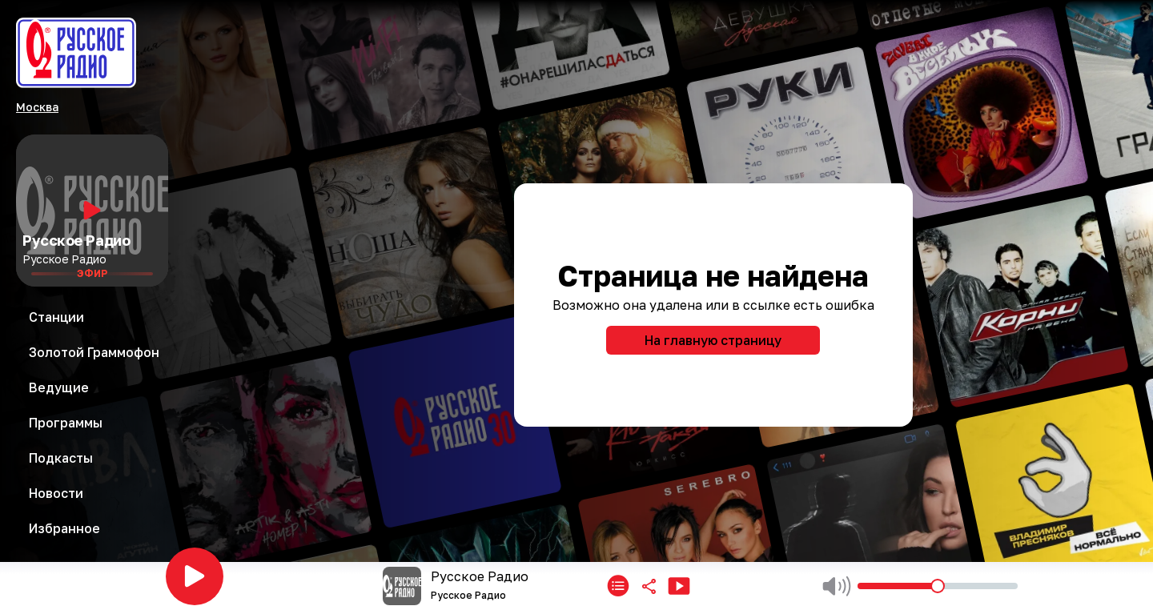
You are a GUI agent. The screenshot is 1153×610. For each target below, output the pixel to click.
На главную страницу (713, 340)
